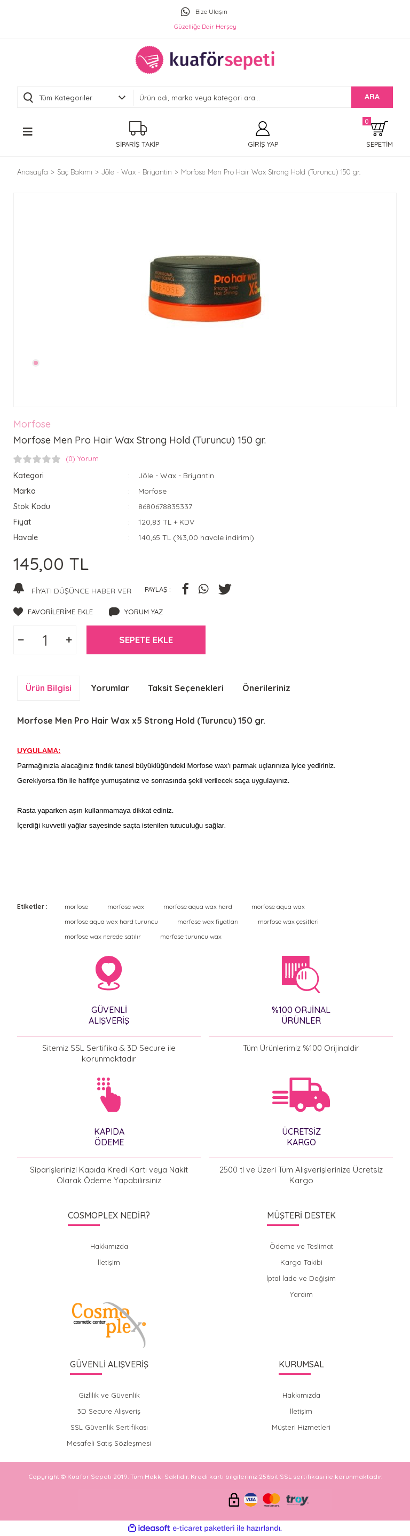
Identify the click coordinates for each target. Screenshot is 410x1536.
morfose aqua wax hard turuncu (111, 921)
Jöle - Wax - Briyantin (176, 475)
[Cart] (379, 134)
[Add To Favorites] (53, 612)
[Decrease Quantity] (21, 640)
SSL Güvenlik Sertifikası (109, 1427)
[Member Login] (263, 134)
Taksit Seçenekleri (186, 688)
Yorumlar (110, 688)
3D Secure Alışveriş (108, 1411)
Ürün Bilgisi (49, 688)
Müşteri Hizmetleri (301, 1427)
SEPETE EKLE (146, 639)
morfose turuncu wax (191, 936)
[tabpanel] (205, 289)
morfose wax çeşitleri (288, 921)
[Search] (263, 98)
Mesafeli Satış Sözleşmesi (109, 1443)
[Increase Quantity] (69, 640)
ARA (372, 96)
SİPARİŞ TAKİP (137, 144)
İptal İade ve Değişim (301, 1278)
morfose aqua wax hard (197, 906)
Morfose (32, 424)
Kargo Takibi (301, 1262)
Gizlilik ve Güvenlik (109, 1395)
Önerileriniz (266, 688)
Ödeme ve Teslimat (301, 1246)
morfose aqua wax (278, 906)
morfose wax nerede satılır (103, 936)
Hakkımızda (109, 1246)
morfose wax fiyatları (208, 921)
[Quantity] (45, 640)
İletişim (109, 1262)
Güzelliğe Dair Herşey (205, 26)
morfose (76, 906)
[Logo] (205, 59)
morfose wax (125, 906)
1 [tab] (36, 363)
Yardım (301, 1294)
